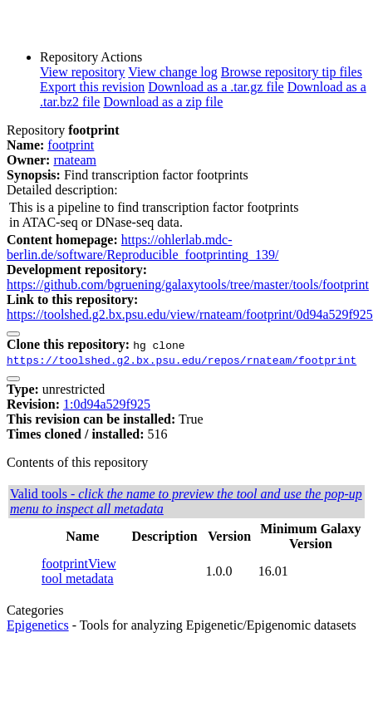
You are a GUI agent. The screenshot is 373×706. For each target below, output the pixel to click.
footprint (70, 145)
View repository (82, 72)
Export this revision (92, 87)
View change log (172, 72)
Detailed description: (62, 190)
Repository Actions (91, 57)
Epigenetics (38, 625)
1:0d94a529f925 (106, 404)
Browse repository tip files (291, 72)
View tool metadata (79, 571)
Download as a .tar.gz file (216, 87)
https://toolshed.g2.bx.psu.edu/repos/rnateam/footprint (181, 359)
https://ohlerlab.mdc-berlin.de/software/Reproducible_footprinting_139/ (142, 247)
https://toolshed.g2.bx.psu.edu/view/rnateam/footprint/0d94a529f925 (190, 314)
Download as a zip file (163, 102)
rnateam (74, 160)
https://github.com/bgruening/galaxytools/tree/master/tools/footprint (188, 284)
